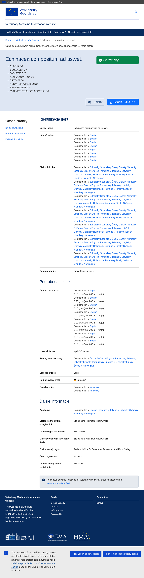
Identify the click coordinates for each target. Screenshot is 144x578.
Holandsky (98, 174)
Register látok (44, 32)
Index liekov (29, 32)
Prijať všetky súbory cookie (85, 554)
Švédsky (78, 178)
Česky (115, 167)
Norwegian (98, 178)
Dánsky (122, 167)
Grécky (87, 171)
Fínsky (129, 174)
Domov (9, 40)
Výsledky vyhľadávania (27, 40)
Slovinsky (121, 174)
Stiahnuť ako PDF (122, 102)
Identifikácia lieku (14, 128)
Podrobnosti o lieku (15, 133)
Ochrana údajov (58, 503)
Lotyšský (126, 171)
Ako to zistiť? (55, 2)
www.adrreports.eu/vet (58, 483)
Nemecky (131, 167)
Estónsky (78, 171)
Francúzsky (105, 171)
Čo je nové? (60, 32)
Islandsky (87, 178)
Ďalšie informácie (14, 139)
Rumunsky (109, 174)
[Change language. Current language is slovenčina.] (136, 12)
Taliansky (116, 171)
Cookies (54, 506)
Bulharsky (94, 167)
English (93, 135)
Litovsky (78, 174)
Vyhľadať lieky (14, 32)
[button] (95, 102)
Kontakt (99, 503)
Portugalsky (98, 362)
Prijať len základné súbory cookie (121, 554)
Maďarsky (87, 174)
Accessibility (56, 514)
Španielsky (105, 167)
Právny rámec (57, 510)
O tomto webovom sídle (80, 32)
